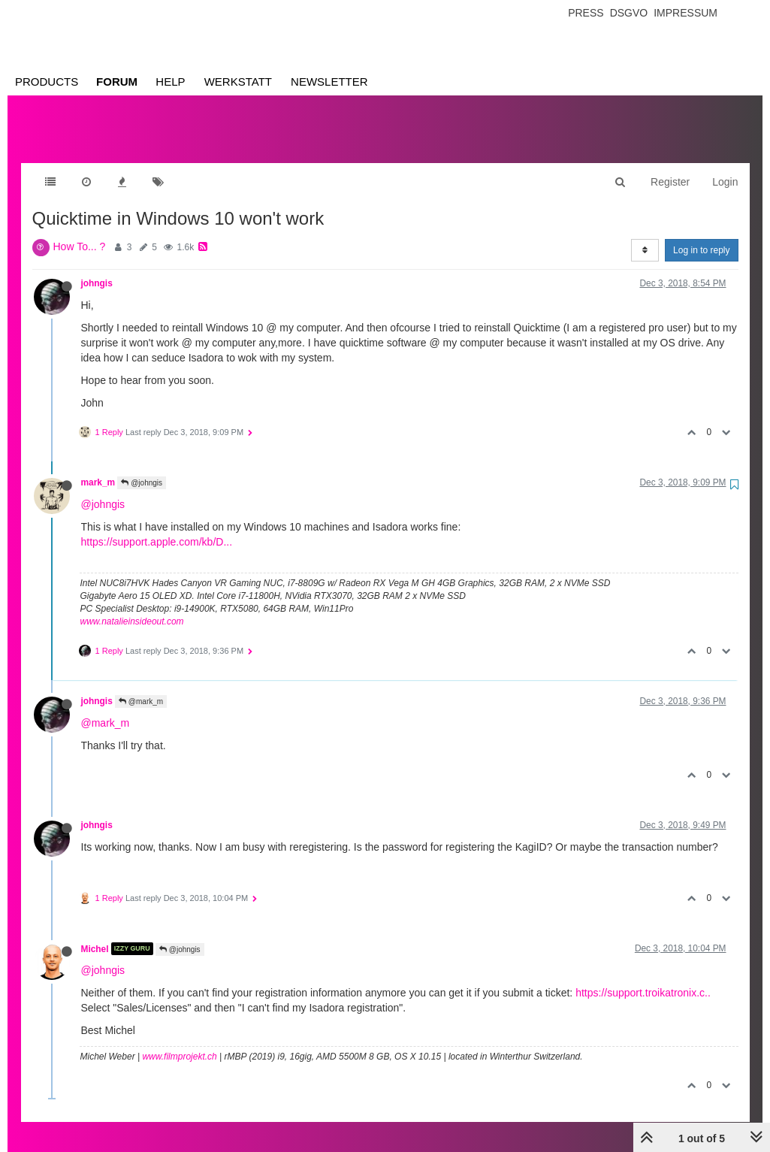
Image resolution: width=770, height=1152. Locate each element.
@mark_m (141, 686)
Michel (95, 933)
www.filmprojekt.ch (179, 1041)
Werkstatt (238, 81)
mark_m (98, 467)
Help (170, 81)
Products (46, 81)
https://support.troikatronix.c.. (643, 978)
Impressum (685, 13)
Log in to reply (701, 235)
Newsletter (329, 81)
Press (585, 13)
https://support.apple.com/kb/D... (157, 527)
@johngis (141, 468)
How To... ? (79, 231)
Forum (116, 81)
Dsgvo (629, 13)
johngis (97, 268)
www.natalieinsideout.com (132, 606)
